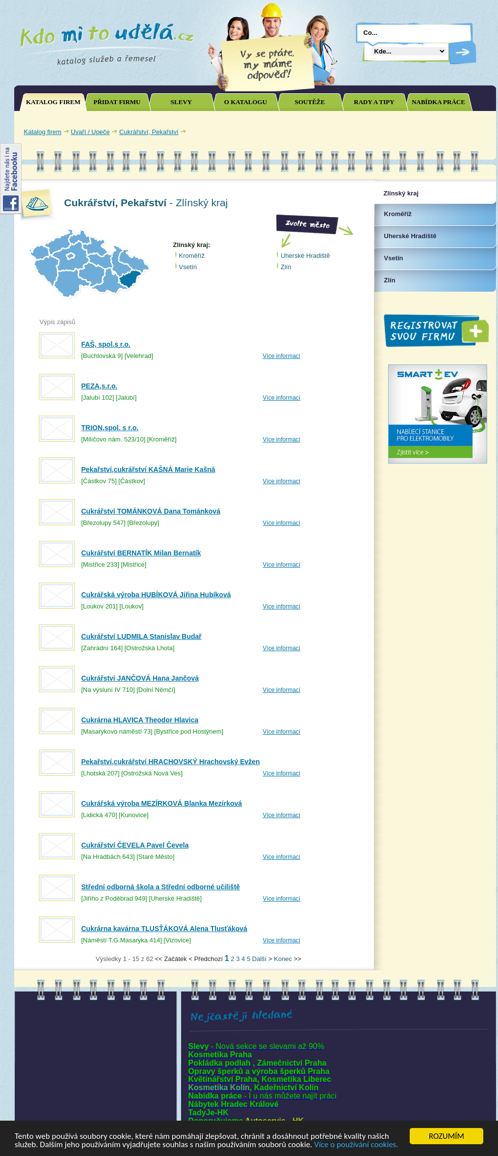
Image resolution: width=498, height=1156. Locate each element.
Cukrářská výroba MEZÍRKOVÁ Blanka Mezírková (161, 803)
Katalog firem (43, 132)
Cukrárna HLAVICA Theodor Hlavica (140, 720)
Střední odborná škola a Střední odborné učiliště (160, 887)
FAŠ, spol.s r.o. (106, 344)
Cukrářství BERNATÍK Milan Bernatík (141, 553)
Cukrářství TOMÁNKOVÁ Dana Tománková (150, 511)
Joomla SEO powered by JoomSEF (48, 961)
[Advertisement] (377, 131)
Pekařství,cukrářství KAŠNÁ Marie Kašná (148, 469)
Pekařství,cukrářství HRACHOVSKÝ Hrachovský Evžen (170, 762)
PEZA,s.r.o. (99, 386)
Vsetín (188, 267)
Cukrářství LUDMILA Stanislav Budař (141, 636)
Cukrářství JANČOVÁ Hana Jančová (140, 678)
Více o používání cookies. (356, 1145)
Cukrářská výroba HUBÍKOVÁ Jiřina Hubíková (156, 595)
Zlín (286, 267)
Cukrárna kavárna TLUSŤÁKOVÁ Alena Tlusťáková (164, 929)
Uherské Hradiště (305, 255)
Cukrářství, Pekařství (149, 132)
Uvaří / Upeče (90, 132)
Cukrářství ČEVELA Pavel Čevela (135, 845)
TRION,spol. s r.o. (110, 428)
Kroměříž (192, 255)
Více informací (282, 356)
